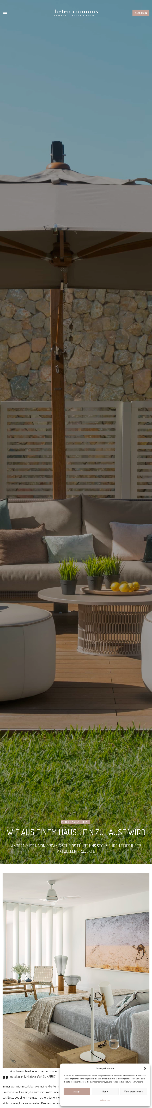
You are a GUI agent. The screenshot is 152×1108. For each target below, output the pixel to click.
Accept (76, 1091)
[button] (145, 1068)
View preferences (133, 1091)
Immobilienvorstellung (75, 822)
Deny (105, 1091)
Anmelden (141, 13)
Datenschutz (105, 1100)
